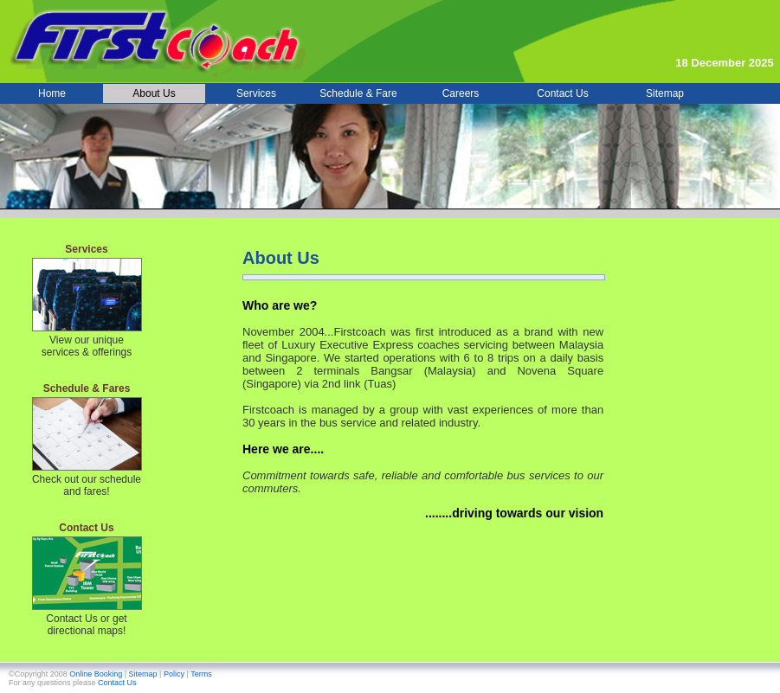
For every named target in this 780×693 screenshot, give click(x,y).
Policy (175, 674)
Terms (201, 674)
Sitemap (144, 674)
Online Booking (97, 674)
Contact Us (117, 682)
